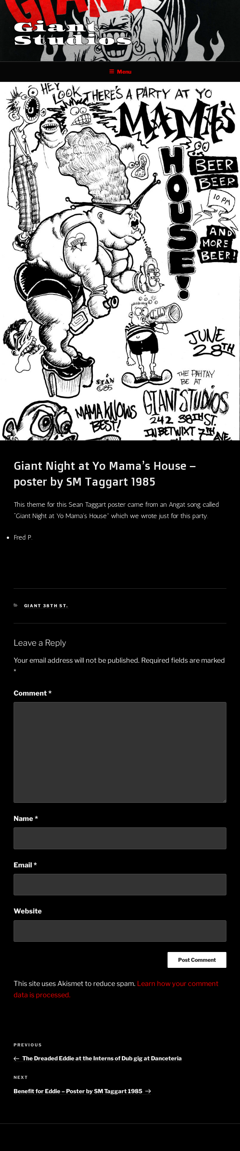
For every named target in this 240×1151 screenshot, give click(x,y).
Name (26, 818)
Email (25, 865)
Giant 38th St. (46, 605)
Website (28, 911)
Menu (120, 71)
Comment (33, 693)
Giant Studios (73, 33)
